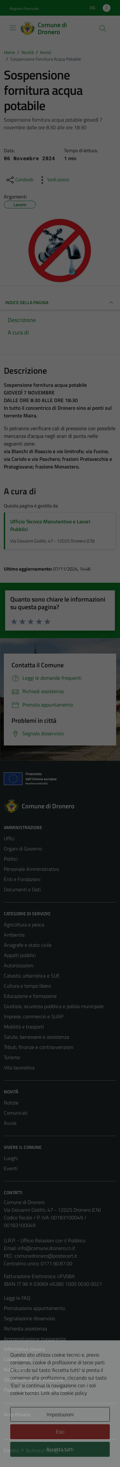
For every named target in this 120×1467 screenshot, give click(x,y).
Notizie (11, 1102)
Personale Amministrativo (31, 869)
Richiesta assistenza (25, 1328)
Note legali (15, 1369)
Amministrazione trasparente (35, 1339)
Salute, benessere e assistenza (36, 1037)
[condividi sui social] (19, 180)
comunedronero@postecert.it (46, 1256)
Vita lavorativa (19, 1067)
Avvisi (10, 1123)
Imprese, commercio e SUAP (33, 1016)
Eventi (11, 1168)
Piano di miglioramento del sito (36, 1390)
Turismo (12, 1057)
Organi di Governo (23, 848)
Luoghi (11, 1158)
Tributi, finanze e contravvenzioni (38, 1047)
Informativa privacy (24, 1349)
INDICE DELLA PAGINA (60, 302)
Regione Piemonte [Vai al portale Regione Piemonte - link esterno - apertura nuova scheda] (24, 8)
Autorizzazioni (18, 965)
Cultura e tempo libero (27, 986)
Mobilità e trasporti (24, 1026)
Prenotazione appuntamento (34, 1308)
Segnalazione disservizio (29, 1318)
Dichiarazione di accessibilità (33, 1379)
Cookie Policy (18, 1359)
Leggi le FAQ (17, 1298)
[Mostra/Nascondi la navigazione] (13, 28)
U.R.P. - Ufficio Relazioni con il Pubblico (44, 1240)
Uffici (9, 838)
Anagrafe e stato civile (28, 945)
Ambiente (14, 935)
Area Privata (17, 1414)
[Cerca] (102, 28)
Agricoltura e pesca (24, 924)
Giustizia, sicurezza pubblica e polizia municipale (54, 1006)
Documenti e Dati (22, 889)
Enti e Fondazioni (22, 879)
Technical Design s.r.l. (47, 1450)
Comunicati (16, 1113)
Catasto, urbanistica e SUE (32, 975)
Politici (11, 859)
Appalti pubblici (20, 955)
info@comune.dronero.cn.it (46, 1248)
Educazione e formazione (30, 996)
